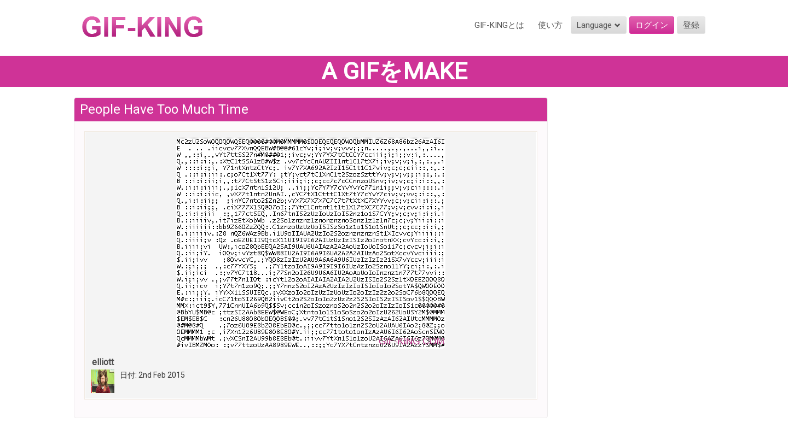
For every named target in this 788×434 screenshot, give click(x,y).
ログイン (651, 25)
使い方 (550, 25)
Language (599, 25)
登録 (691, 25)
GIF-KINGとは (499, 25)
